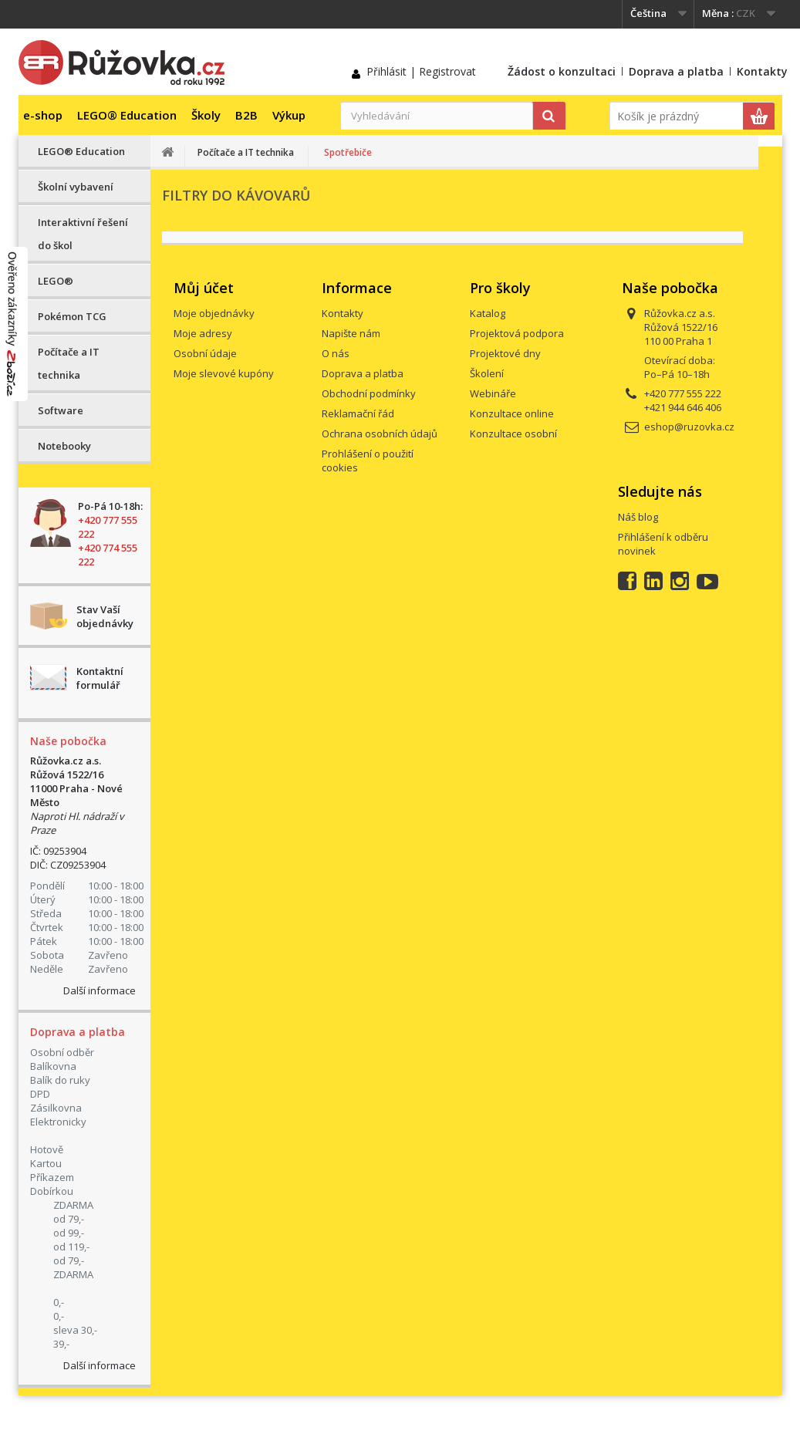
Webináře (493, 393)
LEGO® (55, 281)
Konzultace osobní (513, 433)
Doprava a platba (676, 71)
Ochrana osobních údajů (379, 433)
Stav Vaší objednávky (104, 616)
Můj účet (204, 287)
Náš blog (638, 517)
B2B (246, 115)
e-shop (42, 115)
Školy (206, 115)
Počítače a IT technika (69, 363)
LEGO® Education (127, 115)
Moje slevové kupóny (224, 373)
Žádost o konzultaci (562, 71)
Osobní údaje (205, 353)
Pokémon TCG (72, 316)
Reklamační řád (358, 413)
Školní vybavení (75, 187)
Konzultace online (512, 413)
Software (60, 410)
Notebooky (64, 446)
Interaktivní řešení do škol (83, 233)
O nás (335, 353)
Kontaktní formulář (99, 678)
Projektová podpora (517, 333)
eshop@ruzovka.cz (689, 427)
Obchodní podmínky (369, 393)
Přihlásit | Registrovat (421, 71)
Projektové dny (505, 353)
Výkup (288, 115)
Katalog (487, 313)
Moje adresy (203, 333)
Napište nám (351, 333)
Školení (487, 373)
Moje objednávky (214, 313)
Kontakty (762, 71)
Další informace (99, 990)
